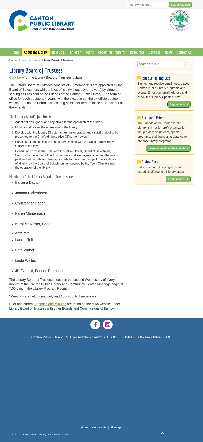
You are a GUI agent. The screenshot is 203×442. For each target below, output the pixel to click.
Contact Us (184, 52)
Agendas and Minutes (50, 304)
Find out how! (176, 179)
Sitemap (115, 427)
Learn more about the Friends (167, 148)
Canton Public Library (33, 434)
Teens (90, 52)
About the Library (36, 52)
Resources (137, 52)
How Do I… (59, 52)
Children (75, 52)
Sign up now (177, 104)
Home (15, 52)
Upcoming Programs (112, 52)
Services (154, 52)
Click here (16, 77)
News (168, 52)
